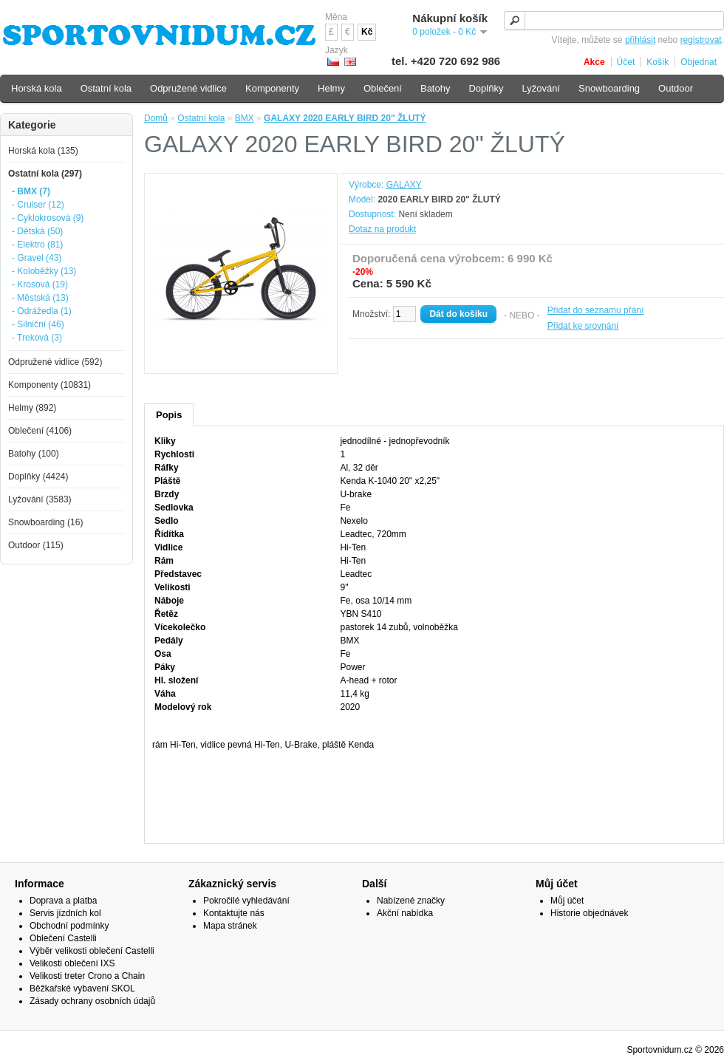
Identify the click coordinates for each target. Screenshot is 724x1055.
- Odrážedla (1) (42, 311)
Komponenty (272, 88)
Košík (657, 62)
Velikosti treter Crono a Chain (87, 976)
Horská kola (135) (43, 151)
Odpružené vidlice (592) (55, 362)
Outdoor (675, 88)
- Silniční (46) (38, 324)
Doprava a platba (63, 900)
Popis (169, 414)
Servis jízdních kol (65, 913)
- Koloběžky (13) (44, 271)
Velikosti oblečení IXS (72, 963)
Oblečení (382, 88)
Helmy (331, 88)
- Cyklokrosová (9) (47, 218)
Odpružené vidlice (188, 88)
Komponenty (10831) (49, 385)
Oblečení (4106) (40, 431)
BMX (244, 118)
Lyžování (541, 88)
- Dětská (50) (37, 231)
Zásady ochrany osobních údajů (92, 1001)
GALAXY (404, 185)
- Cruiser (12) (38, 204)
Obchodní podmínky (69, 926)
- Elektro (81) (37, 244)
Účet (626, 62)
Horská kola (36, 88)
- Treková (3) (37, 337)
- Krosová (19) (40, 284)
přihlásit (640, 40)
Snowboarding (609, 88)
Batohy (435, 88)
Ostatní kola (201, 118)
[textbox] (614, 20)
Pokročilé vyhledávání (246, 900)
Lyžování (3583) (40, 499)
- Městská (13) (40, 298)
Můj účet (567, 900)
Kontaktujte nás (233, 913)
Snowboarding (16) (45, 522)
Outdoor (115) (36, 545)
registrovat (701, 40)
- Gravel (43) (36, 258)
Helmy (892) (32, 408)
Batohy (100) (33, 453)
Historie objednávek (589, 913)
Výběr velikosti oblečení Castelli (92, 951)
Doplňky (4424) (38, 476)
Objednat (698, 62)
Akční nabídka (405, 913)
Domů (156, 118)
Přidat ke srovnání (583, 326)
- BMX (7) (31, 191)
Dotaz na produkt (382, 229)
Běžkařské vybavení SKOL (82, 988)
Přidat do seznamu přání (595, 310)
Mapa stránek (230, 926)
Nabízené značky (411, 900)
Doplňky (485, 88)
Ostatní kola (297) (45, 173)
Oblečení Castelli (63, 938)
